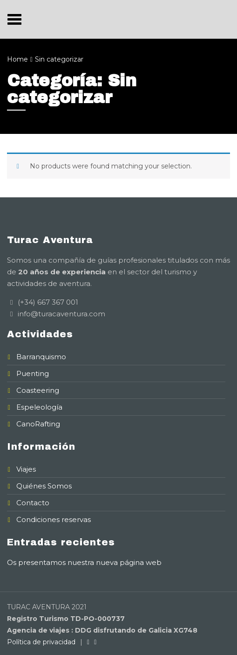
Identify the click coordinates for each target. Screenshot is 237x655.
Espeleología (39, 407)
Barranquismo (41, 356)
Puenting (32, 373)
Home (17, 59)
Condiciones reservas (53, 519)
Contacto (32, 502)
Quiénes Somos (44, 485)
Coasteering (37, 390)
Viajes (26, 469)
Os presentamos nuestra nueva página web (84, 562)
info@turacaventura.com (60, 313)
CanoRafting (38, 423)
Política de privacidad (41, 642)
